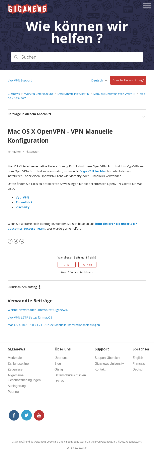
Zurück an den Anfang (24, 287)
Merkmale (15, 357)
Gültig (59, 369)
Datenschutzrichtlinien (70, 375)
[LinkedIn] (21, 241)
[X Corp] (15, 241)
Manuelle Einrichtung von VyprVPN (114, 94)
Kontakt (100, 369)
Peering (13, 391)
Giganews (14, 94)
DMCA (59, 381)
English (138, 357)
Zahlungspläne (18, 363)
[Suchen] (77, 57)
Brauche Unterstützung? (128, 80)
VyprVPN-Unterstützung (38, 94)
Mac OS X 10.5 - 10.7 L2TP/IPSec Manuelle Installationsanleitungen (54, 325)
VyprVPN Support (20, 80)
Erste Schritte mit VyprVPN (73, 94)
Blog (58, 363)
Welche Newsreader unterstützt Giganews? (38, 310)
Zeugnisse (15, 369)
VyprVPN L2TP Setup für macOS (30, 317)
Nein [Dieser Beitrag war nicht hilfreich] (89, 264)
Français (139, 363)
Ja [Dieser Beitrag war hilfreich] (68, 264)
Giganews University (109, 363)
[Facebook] (10, 241)
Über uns (61, 357)
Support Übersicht (107, 357)
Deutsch (97, 80)
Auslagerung (17, 386)
